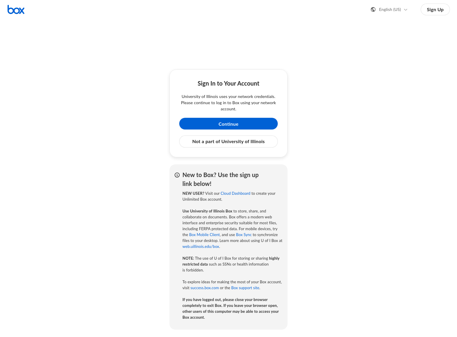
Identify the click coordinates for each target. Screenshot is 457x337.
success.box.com (204, 287)
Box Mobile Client (204, 234)
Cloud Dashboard (235, 193)
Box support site (245, 287)
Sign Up (435, 9)
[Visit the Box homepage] (16, 9)
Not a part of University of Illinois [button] (228, 141)
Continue (228, 124)
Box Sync (244, 234)
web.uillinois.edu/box (200, 246)
